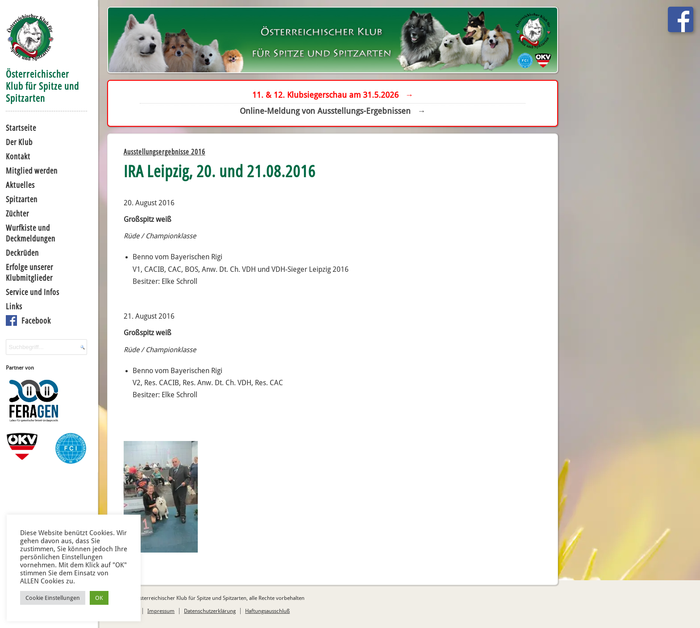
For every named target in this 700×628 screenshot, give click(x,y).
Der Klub (19, 142)
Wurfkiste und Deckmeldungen (30, 233)
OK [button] (99, 598)
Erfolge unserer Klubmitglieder (29, 272)
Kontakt (18, 156)
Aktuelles (20, 184)
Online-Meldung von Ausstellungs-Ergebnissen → (332, 111)
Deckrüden (22, 252)
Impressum (161, 611)
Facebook (36, 320)
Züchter (17, 213)
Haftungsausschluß (267, 611)
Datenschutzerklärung (210, 611)
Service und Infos (32, 292)
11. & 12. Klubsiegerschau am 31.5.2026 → (332, 95)
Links (14, 306)
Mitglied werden (32, 170)
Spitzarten (22, 199)
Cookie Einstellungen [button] (52, 598)
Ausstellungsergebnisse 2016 (164, 152)
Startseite (21, 127)
